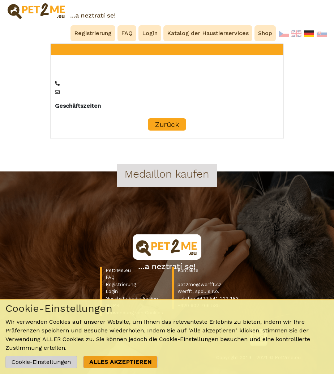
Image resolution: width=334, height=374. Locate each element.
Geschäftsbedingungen (132, 298)
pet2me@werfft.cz (199, 284)
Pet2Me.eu (118, 270)
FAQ (110, 277)
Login (112, 291)
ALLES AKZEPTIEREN (120, 361)
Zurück (167, 124)
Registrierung (121, 284)
